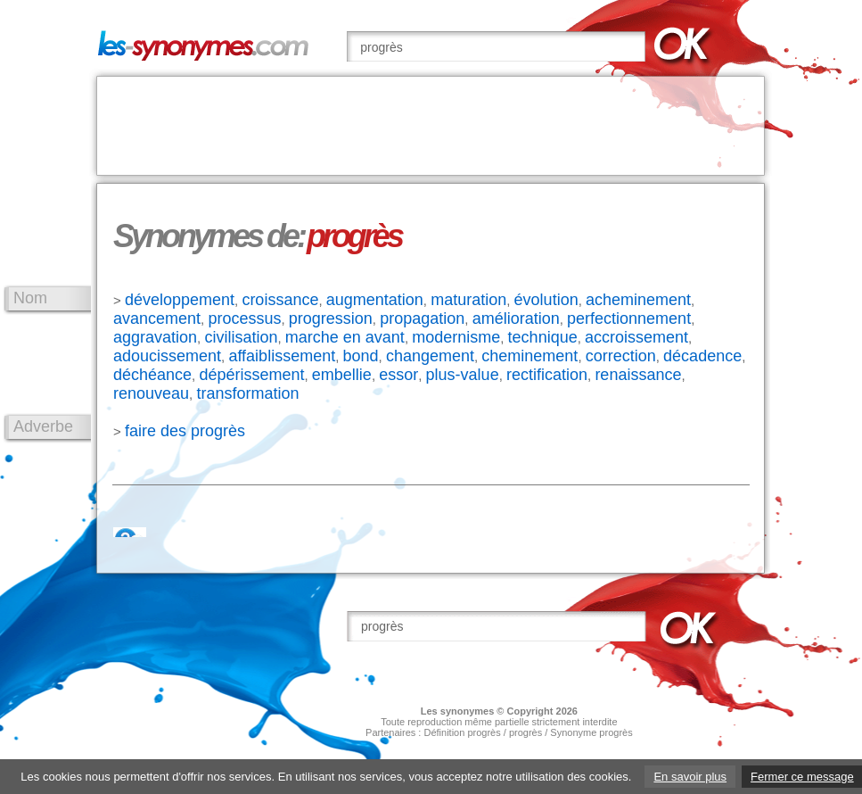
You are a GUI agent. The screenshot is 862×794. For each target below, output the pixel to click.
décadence (702, 356)
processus (244, 318)
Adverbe (43, 426)
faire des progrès (185, 431)
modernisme (456, 337)
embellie (342, 375)
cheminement (529, 356)
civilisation (240, 337)
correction (621, 356)
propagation (422, 318)
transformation (247, 393)
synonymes (467, 711)
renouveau (151, 393)
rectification (546, 375)
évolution (546, 300)
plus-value (462, 375)
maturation (468, 300)
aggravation (155, 337)
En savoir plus (690, 776)
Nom (30, 298)
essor (398, 375)
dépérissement (251, 375)
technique (543, 337)
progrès (525, 732)
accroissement (636, 337)
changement (430, 356)
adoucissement (167, 356)
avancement (157, 318)
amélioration (516, 318)
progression (331, 318)
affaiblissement (281, 356)
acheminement (638, 300)
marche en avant (345, 337)
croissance (280, 300)
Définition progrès (461, 732)
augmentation (374, 300)
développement (179, 300)
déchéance (152, 375)
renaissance (638, 375)
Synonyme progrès (591, 732)
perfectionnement (629, 318)
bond (361, 356)
